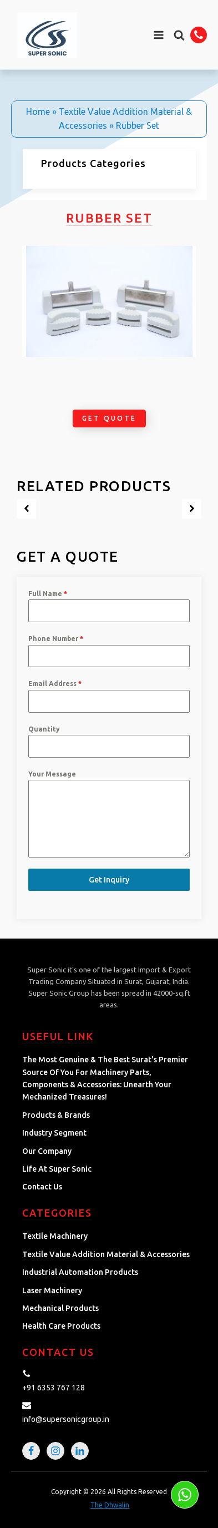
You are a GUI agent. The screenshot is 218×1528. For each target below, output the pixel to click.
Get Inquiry (109, 879)
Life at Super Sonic (57, 1168)
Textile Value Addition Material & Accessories (106, 1254)
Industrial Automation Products (80, 1272)
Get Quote (109, 418)
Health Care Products (61, 1326)
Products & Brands (56, 1115)
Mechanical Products (60, 1308)
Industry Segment (54, 1132)
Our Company (47, 1151)
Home (38, 112)
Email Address (55, 683)
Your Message (52, 774)
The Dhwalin (109, 1505)
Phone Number (55, 638)
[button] (179, 35)
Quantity (44, 729)
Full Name (47, 593)
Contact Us (42, 1186)
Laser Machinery (52, 1290)
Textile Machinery (55, 1236)
